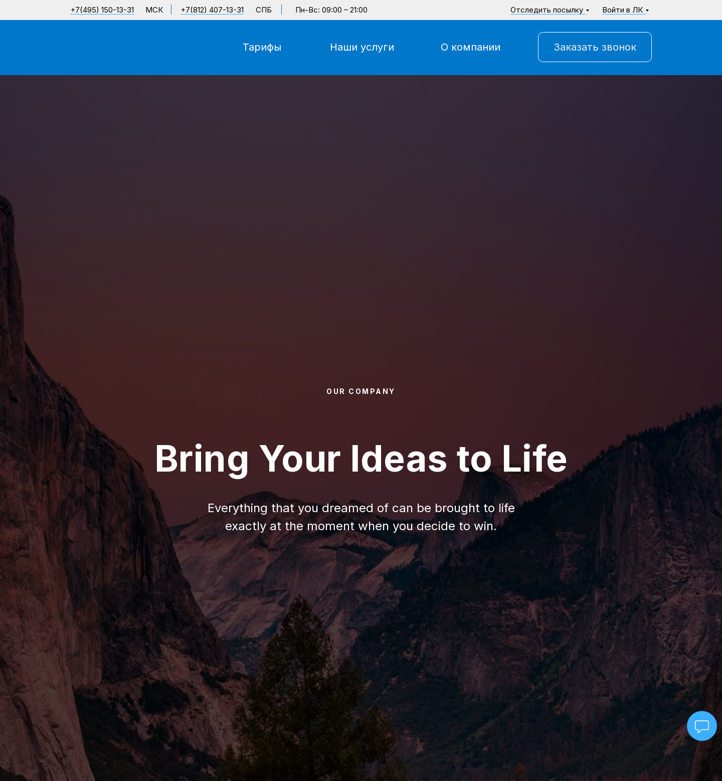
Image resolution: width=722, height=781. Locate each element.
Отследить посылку (546, 10)
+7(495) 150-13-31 (102, 10)
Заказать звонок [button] (595, 47)
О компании (470, 47)
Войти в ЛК (622, 10)
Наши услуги (362, 47)
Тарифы (262, 47)
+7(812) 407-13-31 (212, 10)
